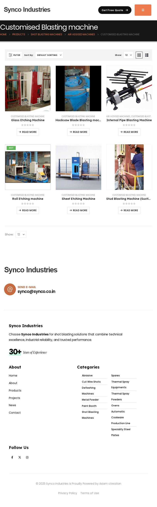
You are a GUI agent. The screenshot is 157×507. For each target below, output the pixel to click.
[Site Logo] (27, 10)
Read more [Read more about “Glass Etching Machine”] (29, 132)
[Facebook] (12, 457)
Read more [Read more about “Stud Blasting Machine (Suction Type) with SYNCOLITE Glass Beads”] (131, 210)
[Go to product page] (28, 88)
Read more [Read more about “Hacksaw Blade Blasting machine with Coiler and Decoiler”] (80, 132)
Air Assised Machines (118, 116)
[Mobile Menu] (143, 10)
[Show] (129, 55)
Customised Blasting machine (27, 116)
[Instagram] (27, 457)
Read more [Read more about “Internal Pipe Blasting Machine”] (131, 132)
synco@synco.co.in (36, 291)
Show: (118, 55)
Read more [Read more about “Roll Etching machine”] (29, 210)
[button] (114, 10)
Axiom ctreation (110, 484)
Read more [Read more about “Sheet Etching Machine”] (80, 210)
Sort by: (28, 55)
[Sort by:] (49, 55)
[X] (19, 457)
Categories (88, 367)
